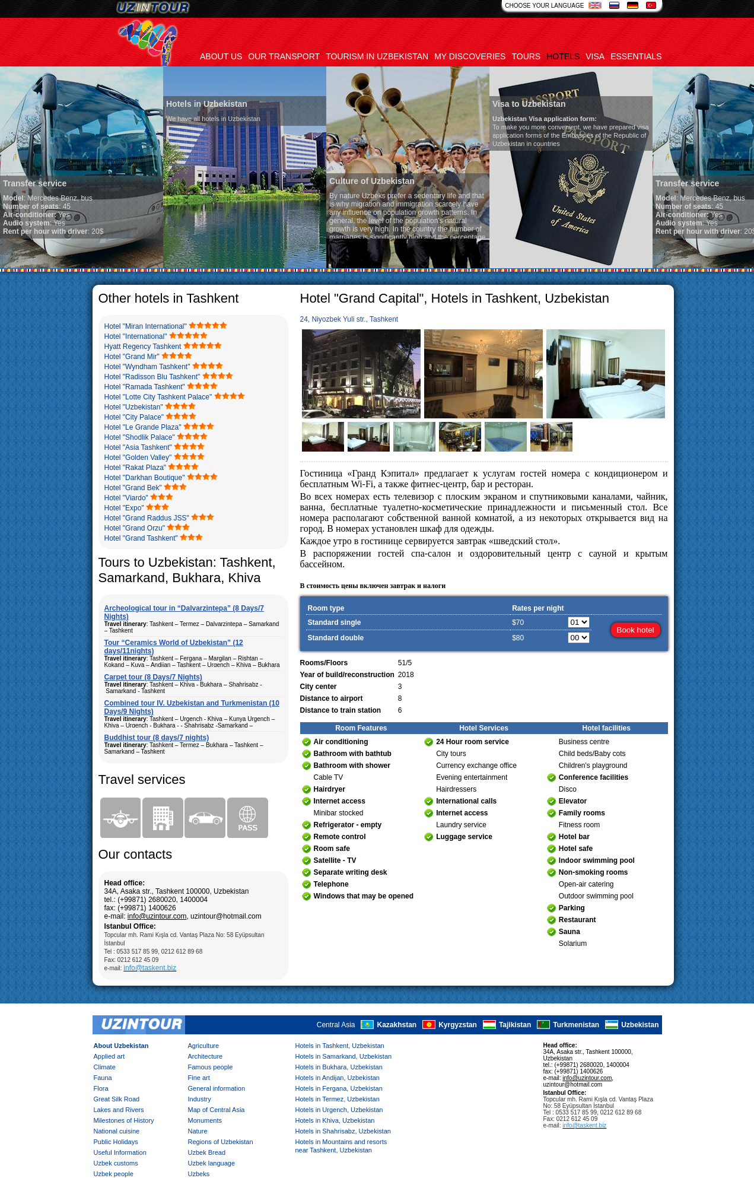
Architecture (205, 1056)
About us (221, 56)
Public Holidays (116, 1141)
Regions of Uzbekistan (220, 1141)
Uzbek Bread (207, 1152)
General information (217, 1088)
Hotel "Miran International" (145, 326)
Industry (199, 1099)
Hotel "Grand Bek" (133, 488)
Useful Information (120, 1152)
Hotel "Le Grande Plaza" (143, 427)
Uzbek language (212, 1163)
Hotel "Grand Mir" (132, 356)
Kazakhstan (396, 1025)
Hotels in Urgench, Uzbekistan (339, 1109)
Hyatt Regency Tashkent (143, 346)
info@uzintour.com (157, 916)
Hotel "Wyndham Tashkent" (147, 367)
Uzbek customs (116, 1163)
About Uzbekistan (121, 1045)
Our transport (284, 56)
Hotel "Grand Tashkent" (141, 538)
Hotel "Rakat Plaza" (135, 467)
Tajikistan (515, 1025)
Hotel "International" (135, 336)
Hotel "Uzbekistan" (133, 407)
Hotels (563, 56)
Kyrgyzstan (457, 1025)
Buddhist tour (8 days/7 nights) (156, 737)
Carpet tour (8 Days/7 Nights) (153, 677)
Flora (101, 1088)
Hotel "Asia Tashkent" (138, 447)
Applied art (109, 1056)
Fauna (103, 1077)
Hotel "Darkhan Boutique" (144, 478)
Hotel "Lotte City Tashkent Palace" (158, 397)
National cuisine (117, 1131)
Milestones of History (124, 1120)
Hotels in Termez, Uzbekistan (337, 1099)
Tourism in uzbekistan (377, 56)
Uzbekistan (639, 1025)
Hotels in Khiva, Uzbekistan (335, 1120)
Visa (595, 56)
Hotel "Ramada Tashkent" (144, 387)
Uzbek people (113, 1173)
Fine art (199, 1077)
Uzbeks (199, 1173)
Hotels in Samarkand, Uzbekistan (343, 1056)
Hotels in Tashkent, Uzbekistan (339, 1045)
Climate (105, 1067)
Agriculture (203, 1045)
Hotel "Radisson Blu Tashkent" (152, 377)
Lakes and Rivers (119, 1109)
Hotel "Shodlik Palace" (139, 437)
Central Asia (336, 1025)
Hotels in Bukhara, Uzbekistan (339, 1067)
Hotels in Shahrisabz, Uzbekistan (343, 1131)
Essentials (635, 56)
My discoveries (469, 56)
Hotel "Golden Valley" (138, 457)
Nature (198, 1131)
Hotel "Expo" (124, 508)
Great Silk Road (117, 1099)
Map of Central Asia (216, 1109)
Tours (525, 56)
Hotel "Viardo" (126, 498)
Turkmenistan (576, 1025)
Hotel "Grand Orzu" (135, 528)
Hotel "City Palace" (134, 417)
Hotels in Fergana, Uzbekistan (339, 1088)
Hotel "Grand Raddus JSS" (146, 518)
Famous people (210, 1067)
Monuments (205, 1120)
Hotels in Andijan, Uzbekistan (337, 1077)
